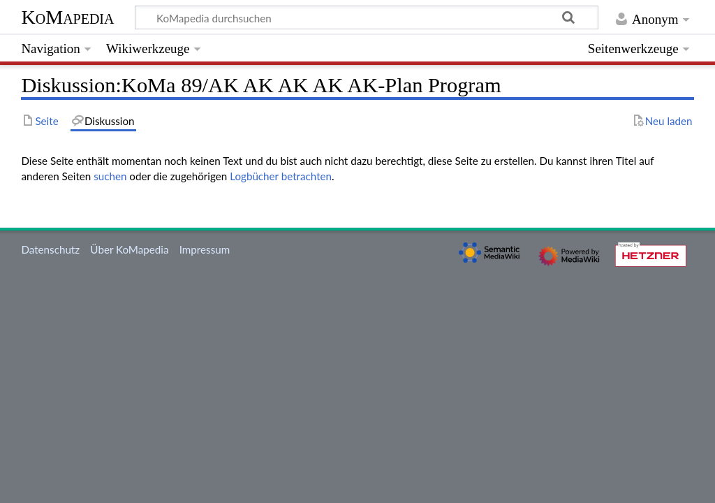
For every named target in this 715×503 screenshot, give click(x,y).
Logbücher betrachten (281, 176)
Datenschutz (50, 249)
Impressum (204, 249)
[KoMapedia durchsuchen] (366, 17)
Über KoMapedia (129, 249)
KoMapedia (67, 17)
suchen (110, 176)
